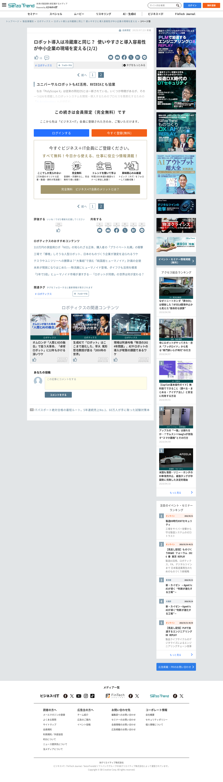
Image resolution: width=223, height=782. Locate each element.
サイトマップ (49, 724)
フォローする (67, 65)
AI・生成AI (129, 14)
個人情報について (154, 724)
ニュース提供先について (55, 744)
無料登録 (211, 5)
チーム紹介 (82, 714)
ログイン (192, 5)
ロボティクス (45, 65)
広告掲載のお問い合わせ (124, 729)
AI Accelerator (45, 101)
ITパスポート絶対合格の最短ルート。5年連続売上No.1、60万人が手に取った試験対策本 (92, 410)
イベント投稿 (84, 724)
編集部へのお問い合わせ (124, 714)
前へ (84, 75)
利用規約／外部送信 (53, 734)
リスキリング (103, 14)
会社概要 (150, 714)
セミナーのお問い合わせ (124, 719)
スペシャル (55, 14)
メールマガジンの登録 (54, 714)
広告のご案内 (84, 719)
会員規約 (47, 729)
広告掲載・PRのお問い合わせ (174, 667)
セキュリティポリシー (157, 719)
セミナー (33, 14)
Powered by (46, 7)
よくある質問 (49, 719)
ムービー (79, 14)
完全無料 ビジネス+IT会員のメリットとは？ (90, 189)
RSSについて (49, 739)
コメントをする (58, 394)
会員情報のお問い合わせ (124, 724)
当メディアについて (53, 749)
